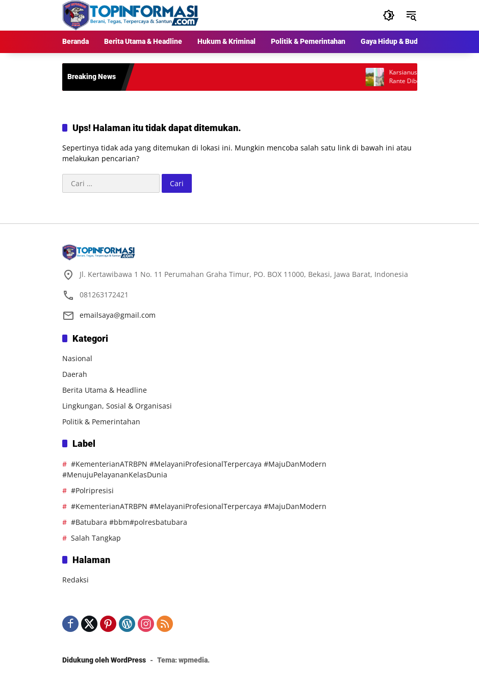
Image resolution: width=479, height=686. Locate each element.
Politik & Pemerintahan (101, 421)
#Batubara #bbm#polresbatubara (129, 522)
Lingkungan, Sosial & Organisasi (117, 406)
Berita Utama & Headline (104, 390)
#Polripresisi (92, 490)
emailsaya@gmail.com (118, 315)
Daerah (74, 374)
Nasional (77, 358)
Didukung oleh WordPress (104, 660)
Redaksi (75, 580)
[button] (389, 15)
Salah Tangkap (96, 538)
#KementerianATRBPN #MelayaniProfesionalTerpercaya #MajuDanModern (198, 506)
